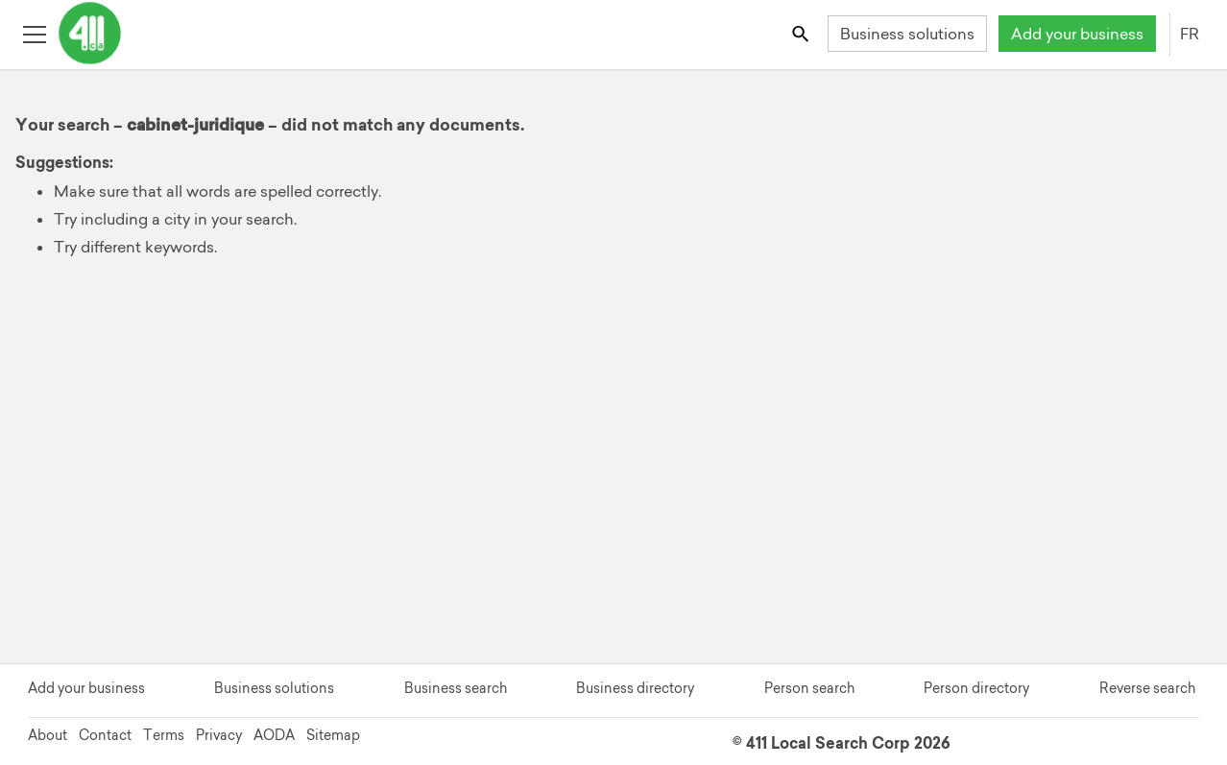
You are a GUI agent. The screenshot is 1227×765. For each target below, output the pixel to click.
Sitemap (333, 735)
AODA (274, 735)
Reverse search (1147, 688)
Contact (105, 735)
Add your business (1077, 33)
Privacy (219, 735)
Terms (163, 735)
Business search (455, 688)
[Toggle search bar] (802, 33)
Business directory (635, 688)
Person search (809, 688)
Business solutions (907, 33)
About (47, 735)
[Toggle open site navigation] (34, 33)
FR (1189, 33)
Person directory (976, 688)
